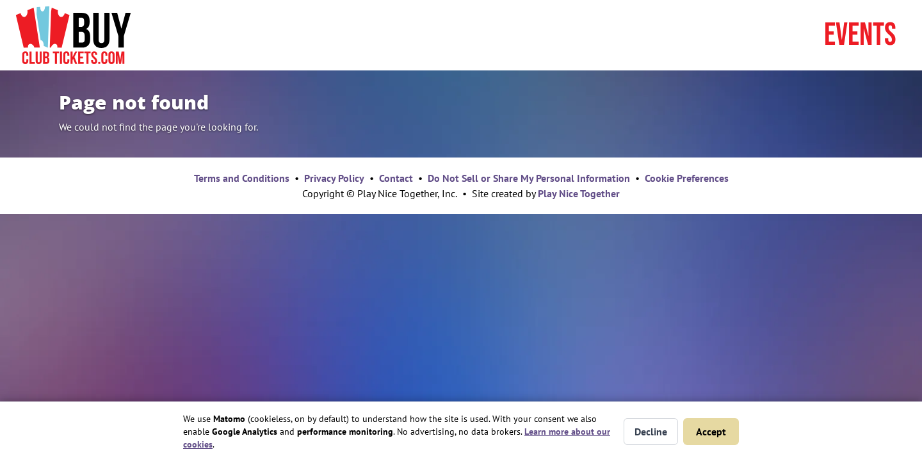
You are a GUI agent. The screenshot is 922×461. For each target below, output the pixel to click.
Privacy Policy (334, 178)
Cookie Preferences (687, 178)
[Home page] (73, 35)
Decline (651, 431)
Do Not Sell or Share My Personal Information (529, 178)
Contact (396, 178)
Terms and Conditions (241, 178)
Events (860, 35)
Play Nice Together (579, 193)
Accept (711, 431)
